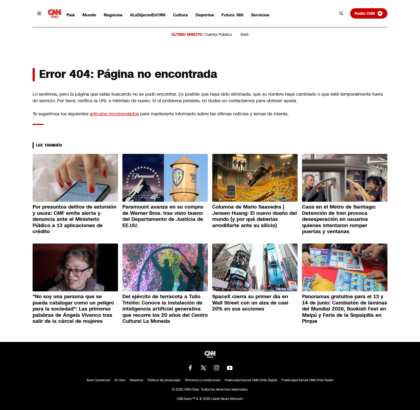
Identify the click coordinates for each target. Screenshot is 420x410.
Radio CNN (369, 13)
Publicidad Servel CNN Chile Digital (251, 380)
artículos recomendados (114, 114)
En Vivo (119, 380)
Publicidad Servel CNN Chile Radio (307, 380)
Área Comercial (98, 380)
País (71, 15)
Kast (245, 34)
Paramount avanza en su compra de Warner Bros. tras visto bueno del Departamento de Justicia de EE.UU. (162, 216)
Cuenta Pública (218, 34)
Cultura (180, 15)
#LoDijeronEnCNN (147, 15)
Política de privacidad (164, 380)
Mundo (89, 15)
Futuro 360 (232, 15)
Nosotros (136, 380)
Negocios (113, 15)
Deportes (204, 15)
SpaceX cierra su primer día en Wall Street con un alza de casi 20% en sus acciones (250, 302)
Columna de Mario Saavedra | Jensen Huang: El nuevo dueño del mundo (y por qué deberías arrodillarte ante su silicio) (254, 216)
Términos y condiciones (202, 380)
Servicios (260, 15)
